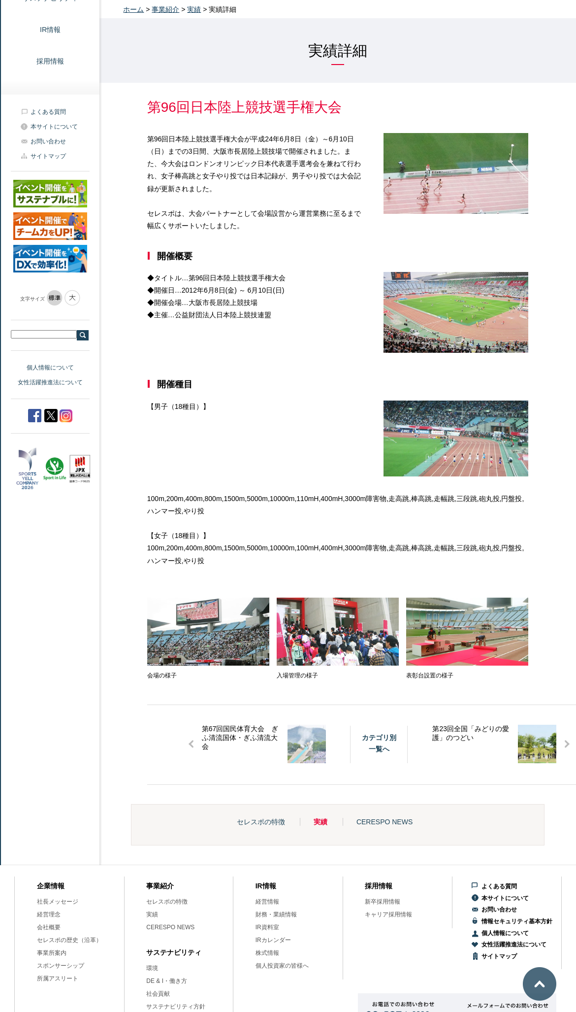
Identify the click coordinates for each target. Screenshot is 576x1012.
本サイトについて (54, 126)
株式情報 (267, 952)
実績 (194, 9)
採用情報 (50, 61)
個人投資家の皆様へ (282, 965)
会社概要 (49, 927)
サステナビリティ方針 (175, 1006)
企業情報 (50, 886)
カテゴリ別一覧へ (379, 743)
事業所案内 (51, 952)
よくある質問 (48, 111)
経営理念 (49, 914)
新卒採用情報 (382, 901)
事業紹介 (165, 9)
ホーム (133, 9)
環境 (152, 968)
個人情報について (50, 367)
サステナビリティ (173, 952)
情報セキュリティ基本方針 (516, 921)
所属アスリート (57, 978)
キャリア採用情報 (388, 914)
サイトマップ (48, 156)
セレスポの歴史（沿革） (69, 940)
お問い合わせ (48, 141)
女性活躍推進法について (50, 382)
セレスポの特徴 (261, 822)
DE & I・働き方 (166, 981)
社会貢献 (158, 993)
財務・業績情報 (276, 914)
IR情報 (50, 30)
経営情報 (267, 901)
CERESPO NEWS (384, 822)
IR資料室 (267, 927)
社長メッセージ (57, 901)
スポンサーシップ (60, 965)
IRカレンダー (273, 940)
